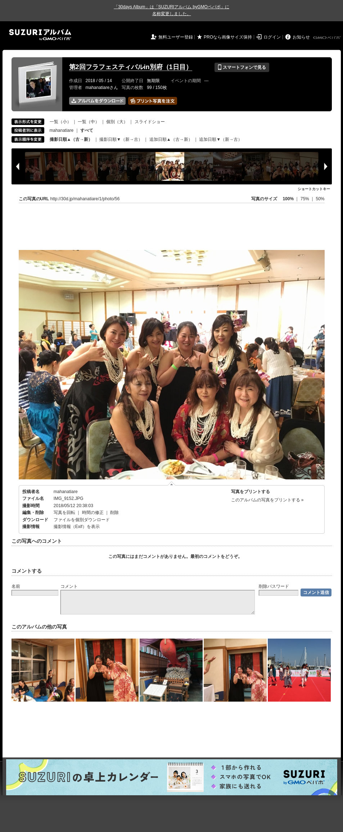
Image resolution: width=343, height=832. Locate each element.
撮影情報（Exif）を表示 (77, 526)
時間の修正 (93, 512)
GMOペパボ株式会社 (327, 37)
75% (305, 198)
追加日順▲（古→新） (171, 139)
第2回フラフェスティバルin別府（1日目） (130, 67)
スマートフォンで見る (241, 67)
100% (288, 198)
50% (320, 198)
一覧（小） (60, 121)
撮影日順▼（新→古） (121, 139)
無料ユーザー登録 (175, 37)
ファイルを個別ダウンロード (82, 519)
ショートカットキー (314, 189)
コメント (69, 586)
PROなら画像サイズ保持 (228, 37)
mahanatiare (62, 130)
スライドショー (150, 121)
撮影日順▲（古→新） (71, 139)
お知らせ (301, 37)
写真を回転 (64, 512)
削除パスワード (274, 586)
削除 (114, 512)
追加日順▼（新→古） (220, 139)
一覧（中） (88, 121)
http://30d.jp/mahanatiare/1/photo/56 (85, 198)
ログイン (272, 37)
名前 (16, 586)
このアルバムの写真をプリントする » (267, 499)
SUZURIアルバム (40, 35)
